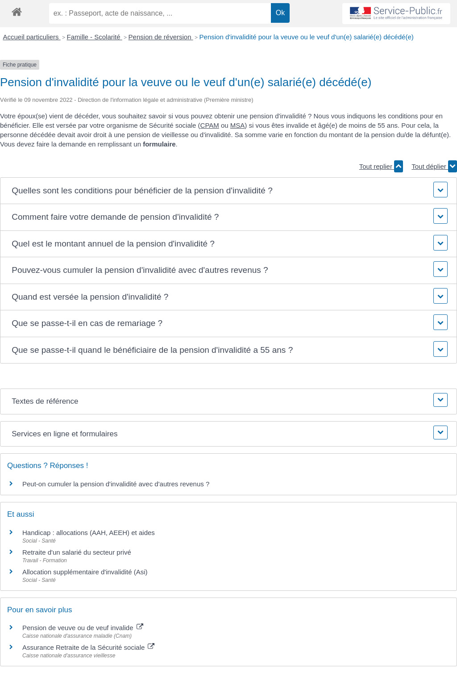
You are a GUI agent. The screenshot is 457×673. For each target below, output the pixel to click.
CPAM (209, 125)
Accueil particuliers (32, 37)
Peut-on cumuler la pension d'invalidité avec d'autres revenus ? (115, 484)
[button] (228, 191)
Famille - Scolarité (94, 37)
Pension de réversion (161, 37)
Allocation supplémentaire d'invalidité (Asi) (85, 572)
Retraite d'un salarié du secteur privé (76, 552)
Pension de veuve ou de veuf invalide (82, 627)
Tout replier (381, 166)
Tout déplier (434, 166)
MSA (237, 125)
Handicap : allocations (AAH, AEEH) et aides (88, 532)
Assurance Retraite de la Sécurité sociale (88, 647)
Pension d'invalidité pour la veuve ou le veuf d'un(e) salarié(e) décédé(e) (306, 37)
